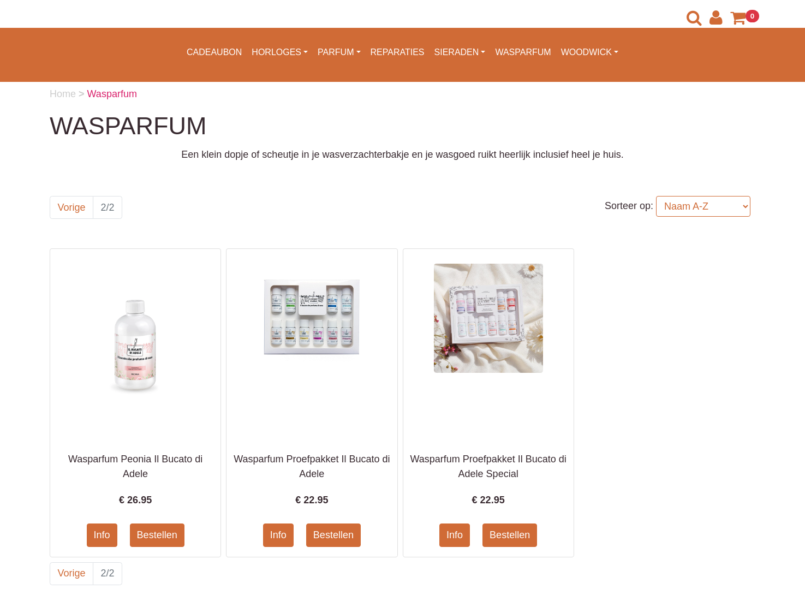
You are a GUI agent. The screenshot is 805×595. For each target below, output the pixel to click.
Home (64, 93)
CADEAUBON (214, 52)
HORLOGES (276, 52)
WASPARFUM (523, 52)
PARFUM (336, 52)
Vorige (72, 207)
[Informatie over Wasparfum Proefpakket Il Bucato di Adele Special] (488, 317)
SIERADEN (456, 52)
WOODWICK (586, 52)
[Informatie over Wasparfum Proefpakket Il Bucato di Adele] (311, 314)
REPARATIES (398, 52)
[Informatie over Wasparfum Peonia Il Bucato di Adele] (135, 345)
